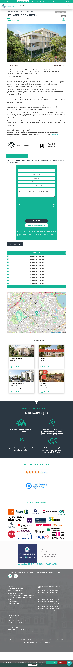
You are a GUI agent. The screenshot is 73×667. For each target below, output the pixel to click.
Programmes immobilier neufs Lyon (47, 609)
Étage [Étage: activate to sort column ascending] (37, 254)
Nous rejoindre (13, 616)
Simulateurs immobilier (15, 607)
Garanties (10, 639)
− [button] (9, 315)
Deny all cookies (64, 662)
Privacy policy (41, 664)
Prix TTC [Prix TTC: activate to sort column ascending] (31, 253)
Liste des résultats (60, 12)
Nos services (32, 5)
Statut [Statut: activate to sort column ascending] (62, 254)
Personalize (32, 664)
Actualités (64, 5)
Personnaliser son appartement (16, 644)
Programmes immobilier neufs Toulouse (48, 621)
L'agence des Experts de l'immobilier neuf (21, 610)
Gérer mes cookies (28, 656)
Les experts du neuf (54, 5)
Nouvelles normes (13, 641)
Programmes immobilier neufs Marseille (48, 614)
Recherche (23, 5)
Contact (70, 5)
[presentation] (36, 213)
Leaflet (51, 350)
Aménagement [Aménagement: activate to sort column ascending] (46, 254)
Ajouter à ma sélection (58, 65)
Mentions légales (27, 237)
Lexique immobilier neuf (15, 603)
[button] (11, 43)
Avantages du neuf (42, 5)
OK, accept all (51, 662)
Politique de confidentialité (55, 654)
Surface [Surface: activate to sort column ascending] (23, 254)
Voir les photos (13, 65)
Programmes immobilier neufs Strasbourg (49, 625)
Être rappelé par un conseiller (36, 225)
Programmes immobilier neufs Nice (47, 616)
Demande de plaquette (17, 156)
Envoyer (36, 221)
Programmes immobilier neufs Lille (47, 607)
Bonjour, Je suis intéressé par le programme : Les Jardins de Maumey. (36, 192)
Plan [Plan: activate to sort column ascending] (55, 254)
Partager (15, 244)
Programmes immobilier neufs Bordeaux (48, 611)
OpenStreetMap (57, 350)
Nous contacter (13, 618)
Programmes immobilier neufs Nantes (48, 604)
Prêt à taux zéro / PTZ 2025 (15, 637)
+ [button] (9, 312)
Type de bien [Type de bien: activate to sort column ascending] (13, 254)
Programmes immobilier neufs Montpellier (49, 618)
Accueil (10, 601)
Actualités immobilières (15, 605)
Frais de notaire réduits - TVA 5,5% (17, 635)
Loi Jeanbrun (11, 632)
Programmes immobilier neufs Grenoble (48, 623)
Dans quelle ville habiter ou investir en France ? (20, 646)
